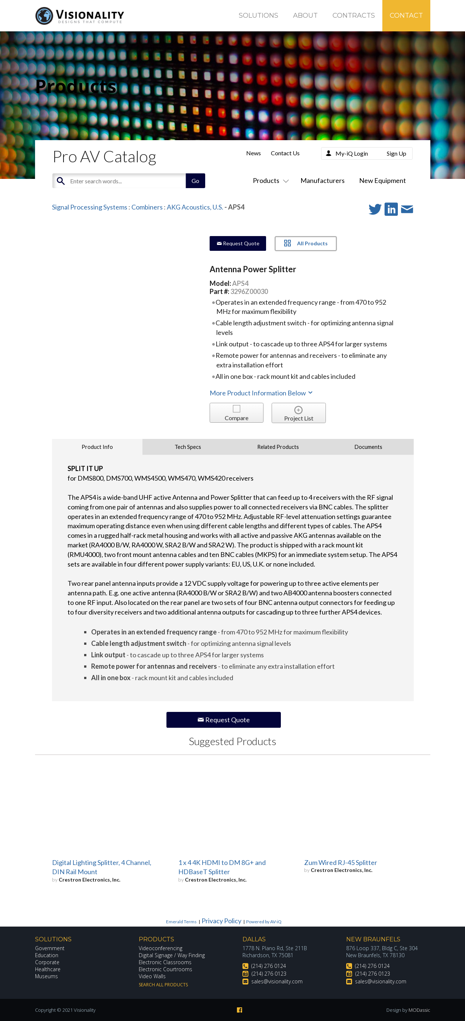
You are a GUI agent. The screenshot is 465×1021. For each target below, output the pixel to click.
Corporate (47, 962)
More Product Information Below (262, 393)
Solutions (258, 15)
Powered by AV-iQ (264, 921)
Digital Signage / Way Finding (172, 955)
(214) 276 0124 (268, 965)
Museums (46, 976)
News (253, 152)
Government (50, 948)
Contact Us (285, 152)
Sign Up (396, 153)
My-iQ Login (351, 153)
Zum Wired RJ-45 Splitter (340, 862)
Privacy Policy (221, 921)
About (305, 15)
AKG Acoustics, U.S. (195, 207)
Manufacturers (322, 180)
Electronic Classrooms (165, 962)
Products (269, 180)
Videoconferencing (161, 948)
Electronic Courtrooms (166, 969)
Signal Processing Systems (89, 207)
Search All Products (163, 985)
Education (47, 955)
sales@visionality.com (277, 981)
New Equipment (382, 180)
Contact (406, 15)
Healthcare (48, 969)
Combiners (147, 207)
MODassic (419, 1010)
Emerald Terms (181, 921)
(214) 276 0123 (269, 973)
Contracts (354, 15)
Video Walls (152, 976)
